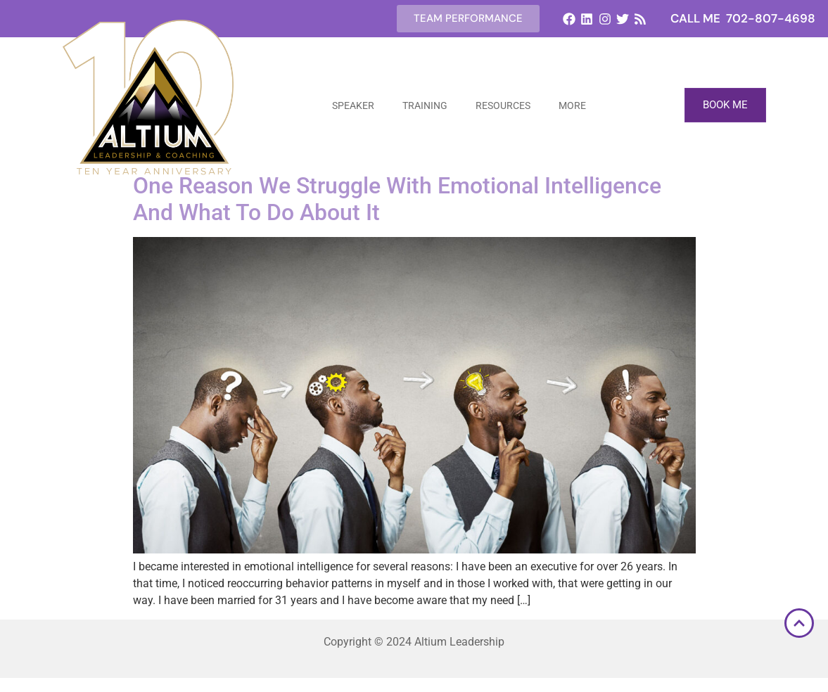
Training (424, 105)
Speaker (353, 105)
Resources (503, 105)
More (572, 105)
